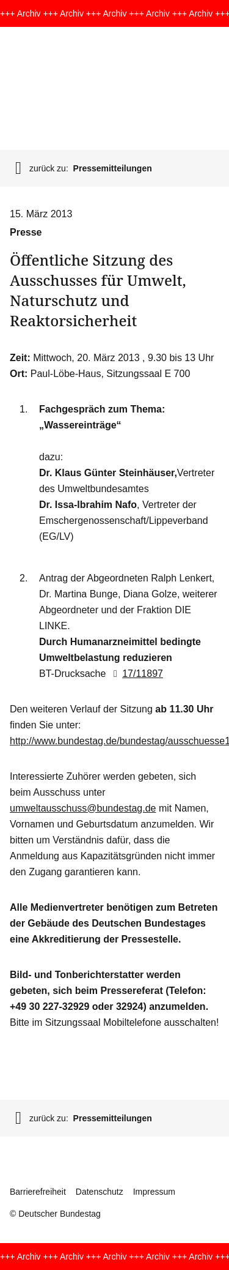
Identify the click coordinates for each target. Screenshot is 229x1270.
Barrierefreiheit (38, 1192)
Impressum (154, 1192)
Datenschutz (99, 1192)
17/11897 (136, 673)
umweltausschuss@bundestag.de (83, 808)
